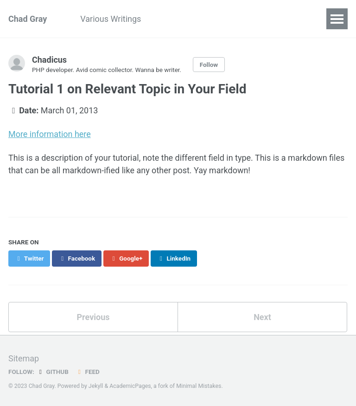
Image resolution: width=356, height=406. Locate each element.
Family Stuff (227, 19)
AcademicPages (130, 385)
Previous (93, 316)
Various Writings (110, 19)
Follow (209, 64)
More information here (49, 133)
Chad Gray (27, 19)
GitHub (53, 370)
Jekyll (96, 385)
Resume (173, 19)
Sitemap (23, 357)
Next (262, 316)
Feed (88, 370)
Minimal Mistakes (198, 385)
